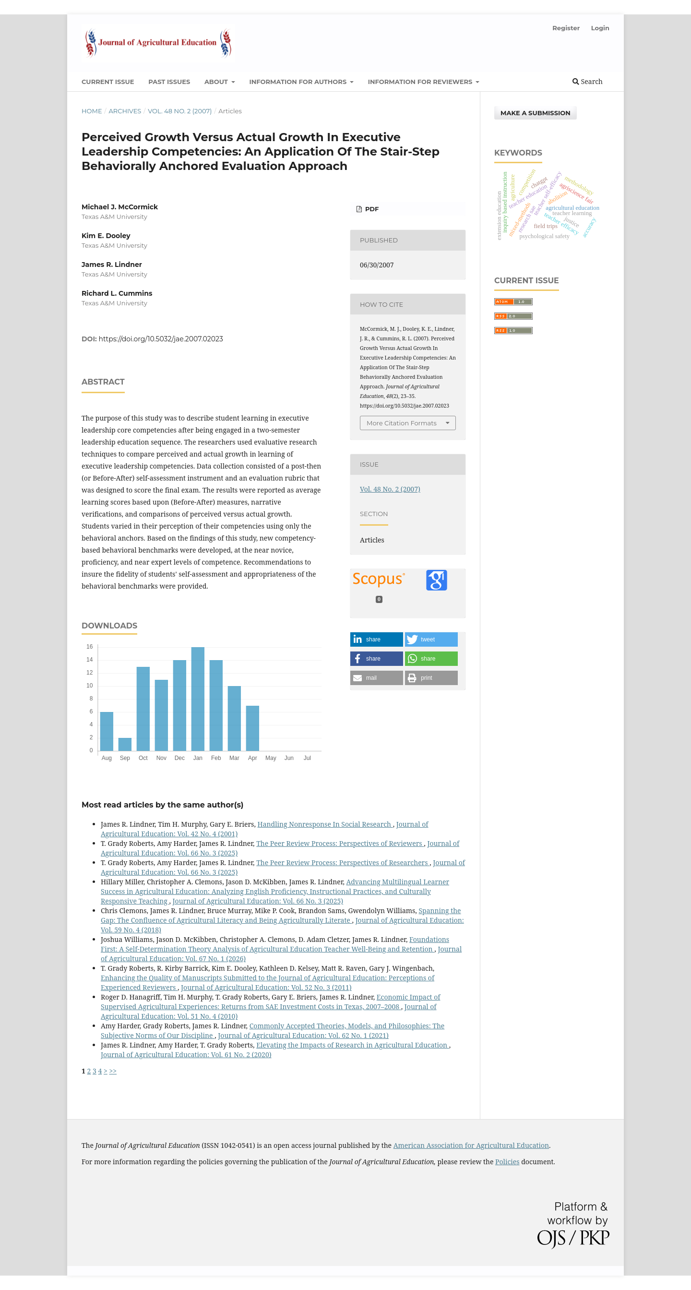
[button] (376, 639)
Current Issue (108, 81)
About (217, 81)
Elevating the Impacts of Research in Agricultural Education (352, 1044)
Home (92, 111)
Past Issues (169, 81)
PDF (371, 209)
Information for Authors (298, 81)
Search (587, 81)
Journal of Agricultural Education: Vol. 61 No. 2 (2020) (186, 1054)
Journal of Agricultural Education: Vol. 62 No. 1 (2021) (303, 1035)
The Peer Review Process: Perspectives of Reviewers (340, 843)
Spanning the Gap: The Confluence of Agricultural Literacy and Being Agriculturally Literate (281, 915)
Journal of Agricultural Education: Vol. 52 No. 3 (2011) (266, 987)
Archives (124, 111)
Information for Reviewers (421, 81)
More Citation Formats (402, 423)
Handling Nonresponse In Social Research (325, 824)
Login (600, 28)
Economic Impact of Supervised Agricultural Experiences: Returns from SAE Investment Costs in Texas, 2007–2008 (270, 1001)
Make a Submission (535, 113)
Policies (507, 1161)
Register (566, 28)
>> (113, 1070)
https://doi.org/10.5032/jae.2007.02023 (161, 339)
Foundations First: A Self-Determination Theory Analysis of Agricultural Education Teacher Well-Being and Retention (275, 944)
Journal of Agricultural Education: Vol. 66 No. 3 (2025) (258, 900)
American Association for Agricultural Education (471, 1145)
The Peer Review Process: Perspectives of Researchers (342, 862)
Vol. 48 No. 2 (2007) (180, 111)
